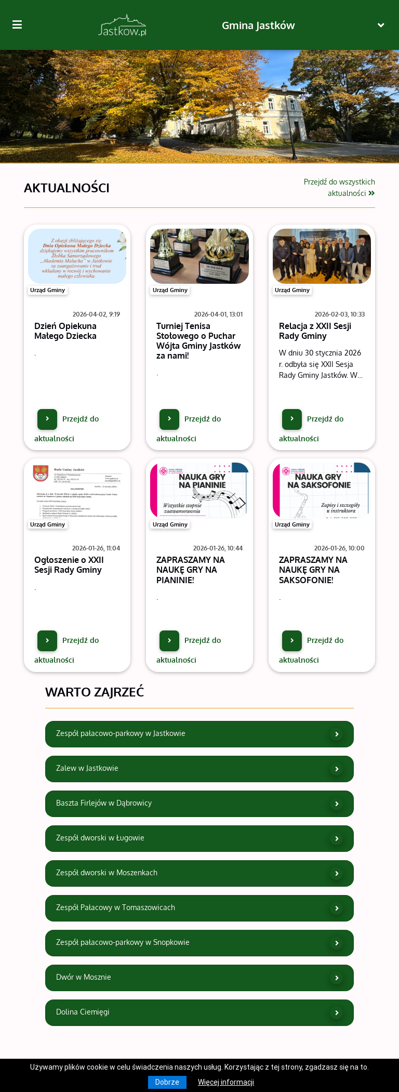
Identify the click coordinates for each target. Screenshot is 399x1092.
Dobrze (167, 1082)
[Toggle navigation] (381, 25)
